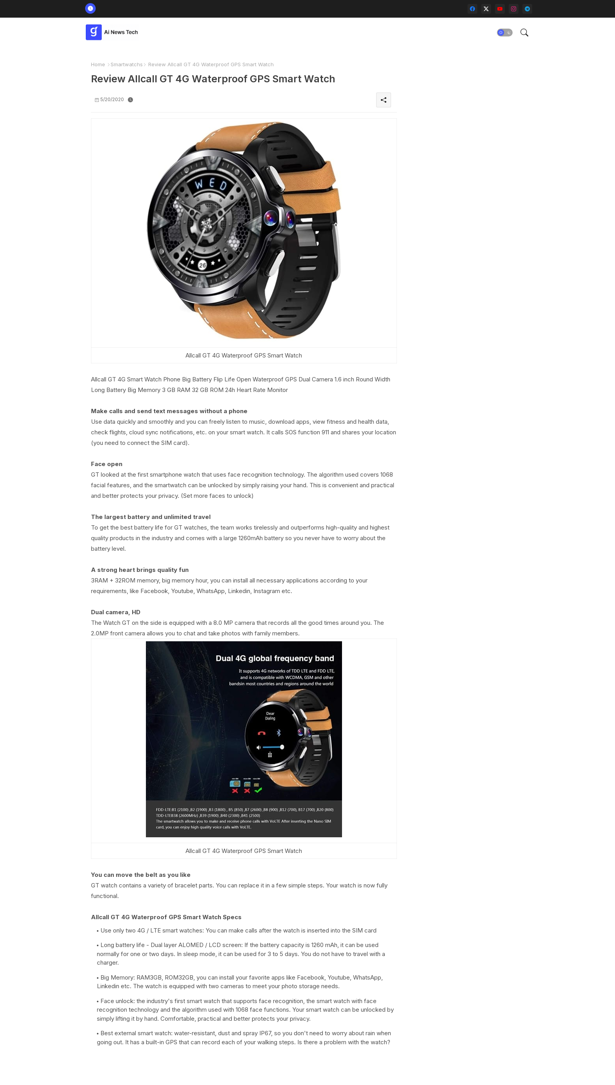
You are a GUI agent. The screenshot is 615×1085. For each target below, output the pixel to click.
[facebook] (472, 9)
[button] (505, 32)
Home (98, 64)
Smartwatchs (127, 64)
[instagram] (514, 9)
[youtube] (500, 9)
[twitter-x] (486, 9)
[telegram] (527, 9)
